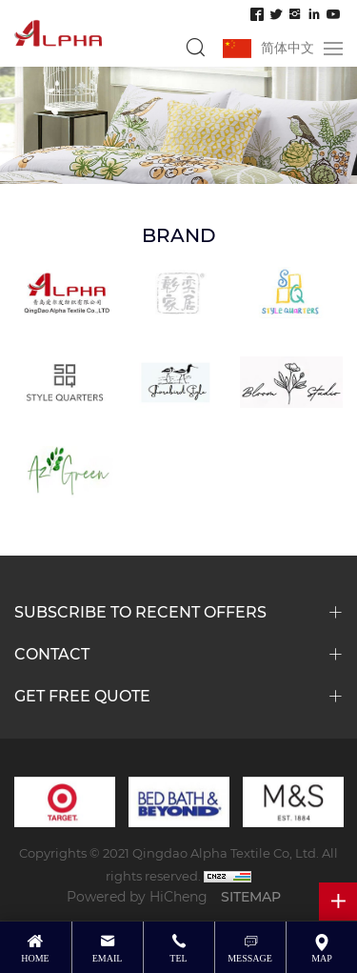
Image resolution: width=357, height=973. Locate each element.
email (107, 958)
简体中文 (287, 47)
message (250, 958)
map (321, 958)
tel (178, 958)
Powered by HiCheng (137, 896)
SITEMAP (251, 896)
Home (35, 958)
